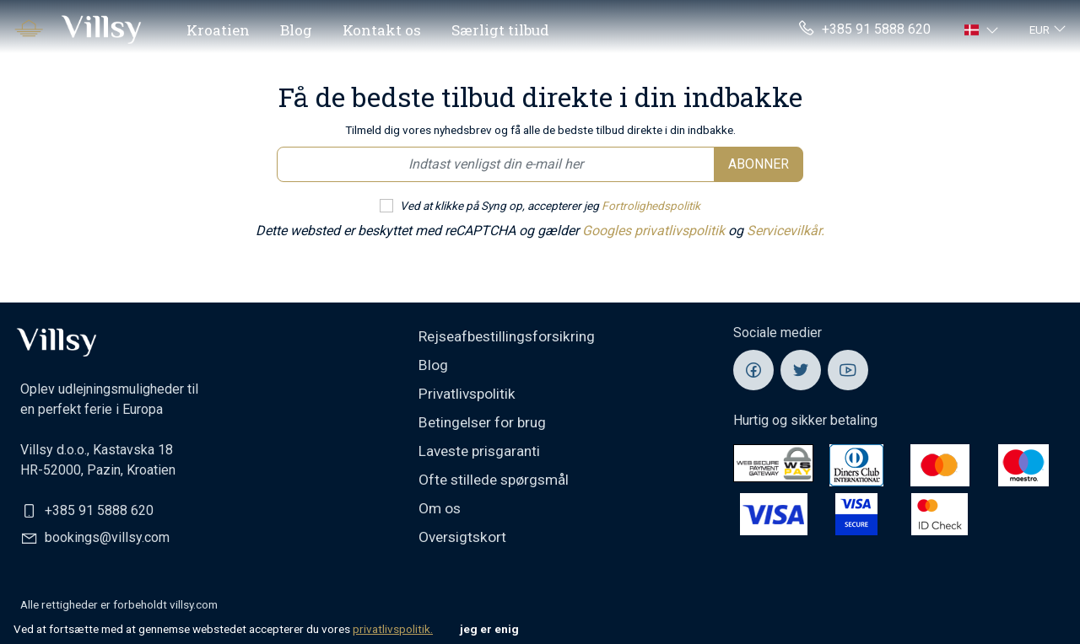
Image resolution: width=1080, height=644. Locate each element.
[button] (983, 29)
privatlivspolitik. (393, 629)
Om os (439, 508)
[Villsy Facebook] (753, 370)
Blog (296, 30)
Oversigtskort (462, 537)
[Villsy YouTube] (848, 370)
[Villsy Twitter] (800, 370)
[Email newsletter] (496, 164)
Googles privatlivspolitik (655, 231)
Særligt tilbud (500, 30)
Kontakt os (382, 30)
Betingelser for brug (482, 422)
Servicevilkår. (785, 231)
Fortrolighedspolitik (651, 205)
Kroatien (218, 30)
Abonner (758, 164)
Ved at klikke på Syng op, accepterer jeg (550, 205)
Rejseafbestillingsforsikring (506, 336)
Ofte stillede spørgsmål (493, 479)
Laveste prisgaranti (479, 451)
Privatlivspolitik (467, 393)
